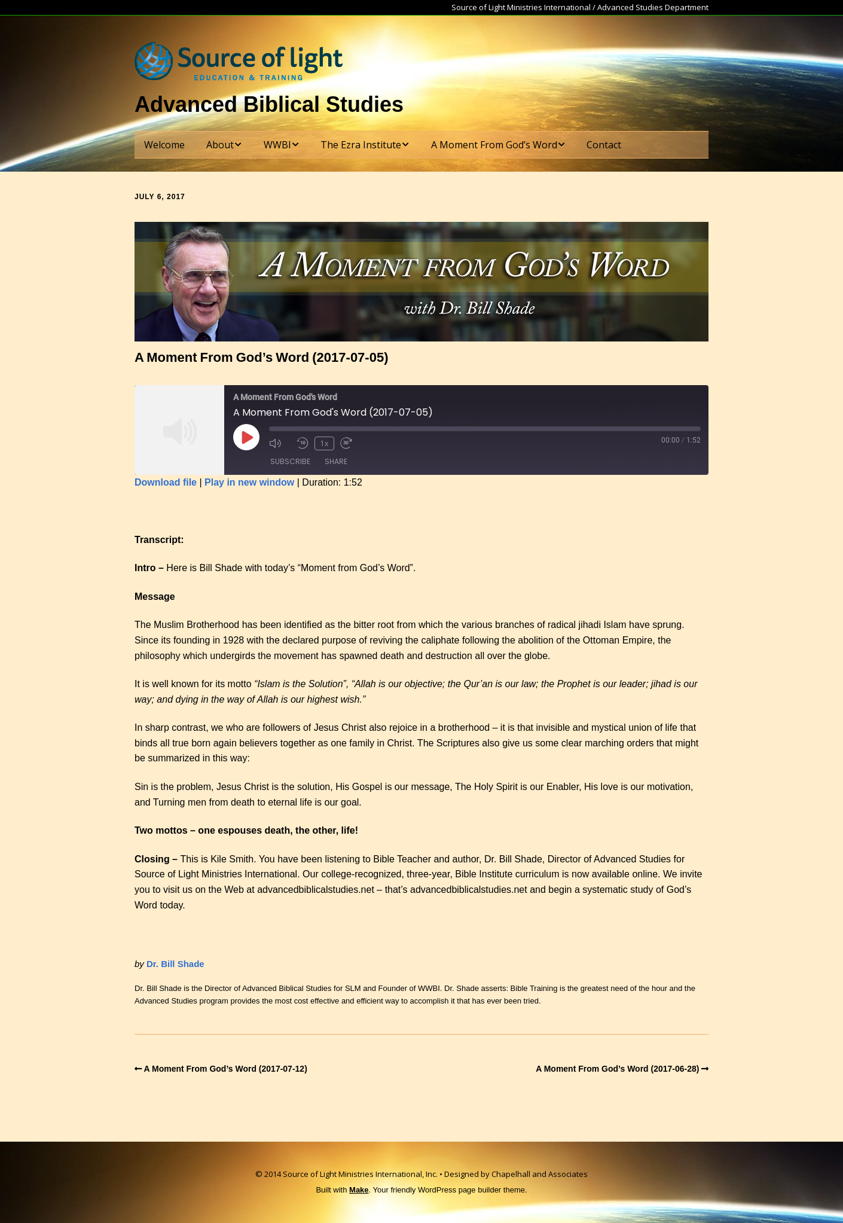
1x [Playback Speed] (324, 443)
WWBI (277, 144)
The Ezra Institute (360, 144)
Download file (166, 482)
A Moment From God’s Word (494, 144)
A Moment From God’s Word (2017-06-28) (617, 1068)
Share (336, 461)
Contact (604, 144)
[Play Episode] (246, 437)
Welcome (164, 144)
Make (359, 1189)
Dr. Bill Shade (175, 964)
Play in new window (249, 482)
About (220, 144)
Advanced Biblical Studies (269, 104)
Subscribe (290, 461)
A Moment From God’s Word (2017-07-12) (225, 1068)
